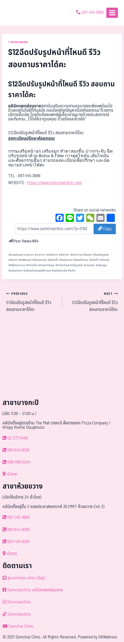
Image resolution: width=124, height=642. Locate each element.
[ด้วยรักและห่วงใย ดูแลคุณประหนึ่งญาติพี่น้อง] (18, 13)
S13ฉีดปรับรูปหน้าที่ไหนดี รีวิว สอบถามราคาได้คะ (92, 301)
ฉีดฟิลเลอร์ (24, 260)
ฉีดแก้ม (104, 260)
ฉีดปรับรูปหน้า (101, 255)
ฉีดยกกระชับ (39, 260)
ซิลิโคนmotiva (16, 265)
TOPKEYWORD (18, 42)
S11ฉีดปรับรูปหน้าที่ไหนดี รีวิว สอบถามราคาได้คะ (32, 301)
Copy (104, 229)
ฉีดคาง (87, 255)
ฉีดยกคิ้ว (53, 260)
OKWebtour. (108, 637)
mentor (40, 255)
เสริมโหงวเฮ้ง (59, 270)
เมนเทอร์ (89, 265)
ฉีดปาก (12, 260)
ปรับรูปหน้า (76, 265)
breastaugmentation (21, 255)
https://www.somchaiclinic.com (54, 182)
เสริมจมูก (101, 265)
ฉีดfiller (64, 255)
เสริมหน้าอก (15, 270)
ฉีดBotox (52, 255)
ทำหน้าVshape (46, 265)
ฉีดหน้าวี (94, 260)
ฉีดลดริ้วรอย (80, 260)
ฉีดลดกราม (65, 260)
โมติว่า (72, 270)
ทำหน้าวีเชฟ (62, 265)
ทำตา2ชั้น (31, 265)
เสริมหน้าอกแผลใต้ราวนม (37, 270)
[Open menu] (112, 13)
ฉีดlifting (76, 255)
